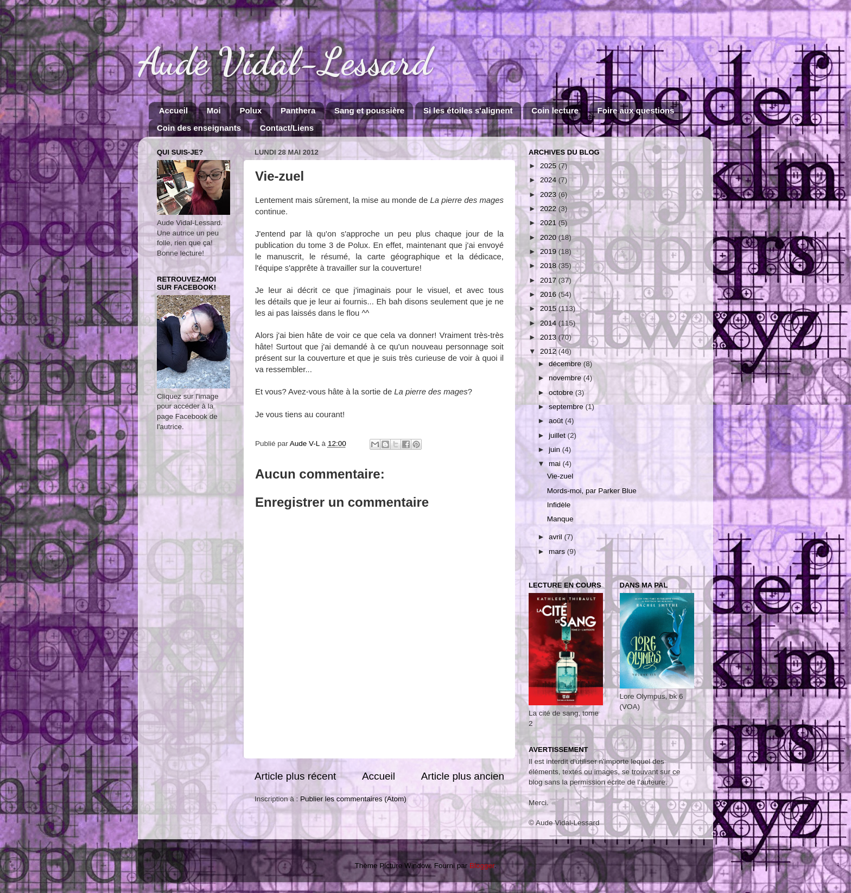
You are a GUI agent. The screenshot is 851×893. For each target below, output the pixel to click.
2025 (549, 166)
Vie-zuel (560, 476)
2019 (549, 251)
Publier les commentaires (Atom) (353, 799)
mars (558, 551)
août (557, 421)
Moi (214, 110)
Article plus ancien (462, 776)
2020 (549, 237)
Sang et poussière (369, 110)
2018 (549, 265)
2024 (549, 180)
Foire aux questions (636, 110)
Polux (250, 110)
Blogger (481, 866)
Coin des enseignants (199, 127)
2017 (549, 280)
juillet (558, 435)
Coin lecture (555, 110)
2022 (549, 209)
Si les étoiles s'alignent (467, 110)
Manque (560, 519)
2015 (549, 308)
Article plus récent (295, 776)
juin (555, 449)
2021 (549, 223)
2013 (549, 337)
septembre (567, 407)
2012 (549, 351)
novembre (566, 378)
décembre (566, 364)
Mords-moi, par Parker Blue (592, 491)
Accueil (173, 110)
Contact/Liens (287, 127)
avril (556, 537)
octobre (562, 392)
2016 (549, 294)
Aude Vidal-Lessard (285, 62)
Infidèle (559, 505)
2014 (549, 323)
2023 (549, 194)
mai (556, 464)
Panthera (298, 110)
